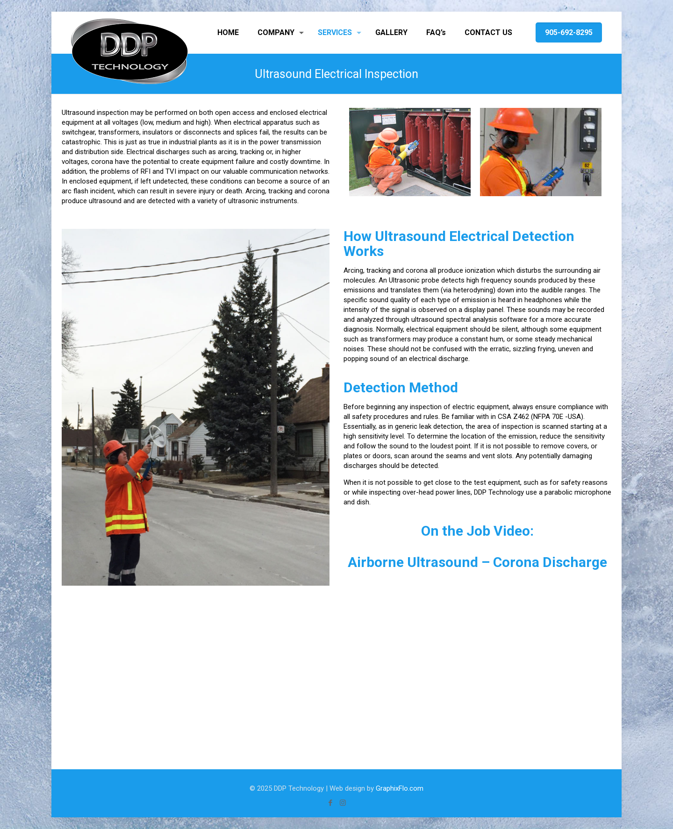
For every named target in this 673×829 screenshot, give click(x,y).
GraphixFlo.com (399, 788)
